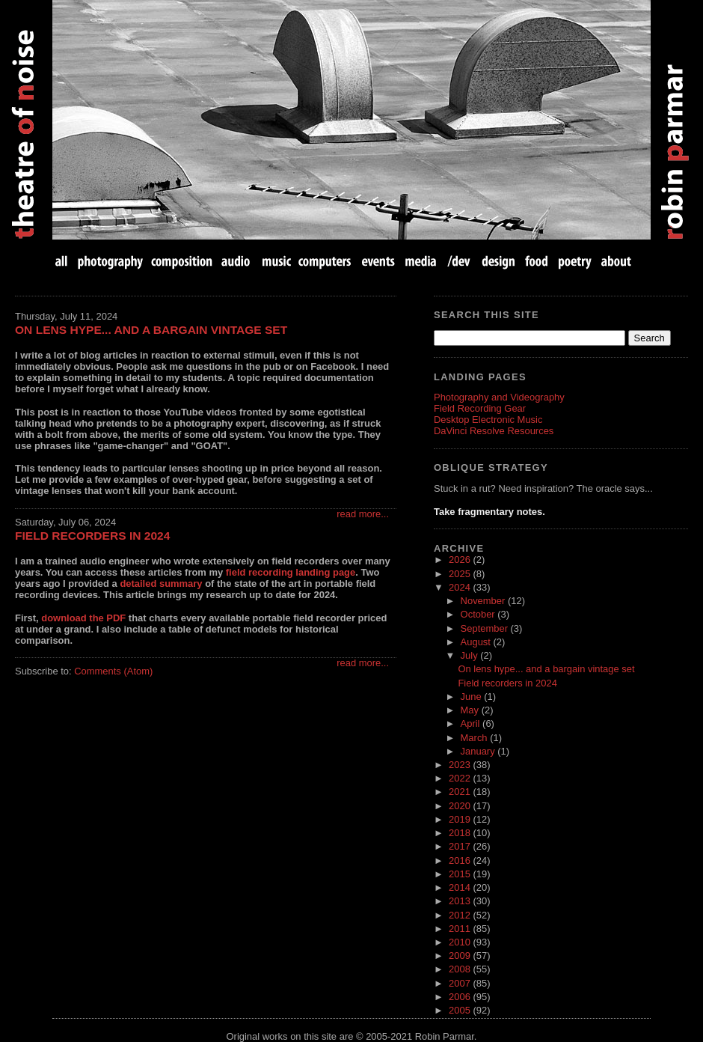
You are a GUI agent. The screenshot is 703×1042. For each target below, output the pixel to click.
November (484, 600)
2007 (461, 983)
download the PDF (83, 618)
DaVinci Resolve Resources (493, 430)
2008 (461, 969)
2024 (461, 587)
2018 (461, 832)
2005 (461, 1010)
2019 (461, 819)
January (479, 751)
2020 (461, 805)
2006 (461, 996)
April (472, 723)
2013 (461, 901)
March (476, 737)
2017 (461, 846)
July (471, 655)
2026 (461, 559)
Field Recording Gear (480, 408)
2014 (461, 887)
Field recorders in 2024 (92, 535)
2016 (461, 860)
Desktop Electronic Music (488, 419)
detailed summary (161, 583)
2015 (461, 874)
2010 (461, 942)
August (477, 642)
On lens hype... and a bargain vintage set (151, 329)
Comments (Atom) (113, 671)
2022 (461, 778)
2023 (461, 764)
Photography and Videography (499, 397)
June (473, 696)
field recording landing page (290, 572)
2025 (461, 573)
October (479, 614)
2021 (461, 791)
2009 (461, 955)
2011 (461, 928)
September (486, 628)
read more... (363, 514)
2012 (461, 915)
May (471, 710)
